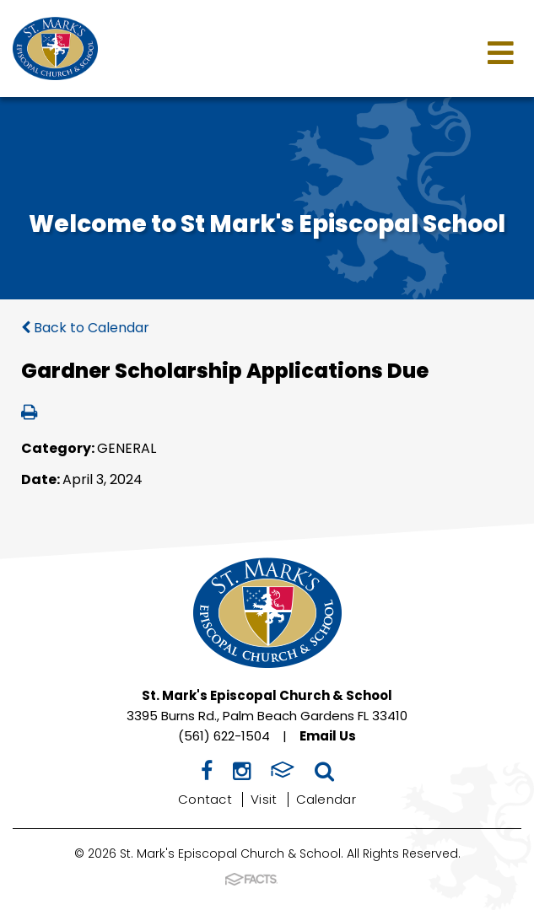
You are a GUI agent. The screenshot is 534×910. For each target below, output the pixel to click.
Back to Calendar (85, 327)
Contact (205, 799)
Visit (264, 799)
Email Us (327, 736)
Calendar (326, 799)
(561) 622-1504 (224, 736)
